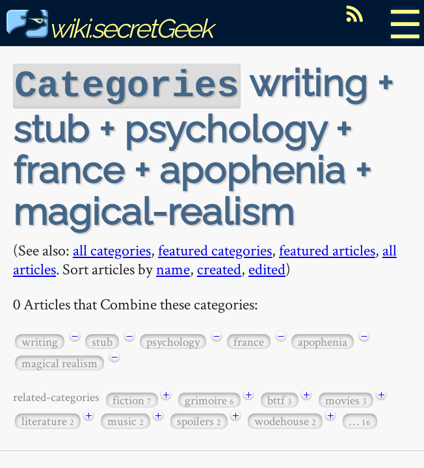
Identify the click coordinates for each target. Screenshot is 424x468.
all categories (112, 249)
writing (39, 340)
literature (47, 419)
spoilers (199, 419)
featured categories (215, 249)
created (219, 267)
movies (346, 398)
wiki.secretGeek (109, 28)
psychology (173, 340)
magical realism (59, 361)
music (125, 419)
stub (102, 340)
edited (266, 267)
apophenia (322, 340)
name (173, 267)
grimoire (209, 398)
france (248, 340)
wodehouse (285, 419)
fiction (132, 398)
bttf (279, 398)
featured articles (327, 249)
